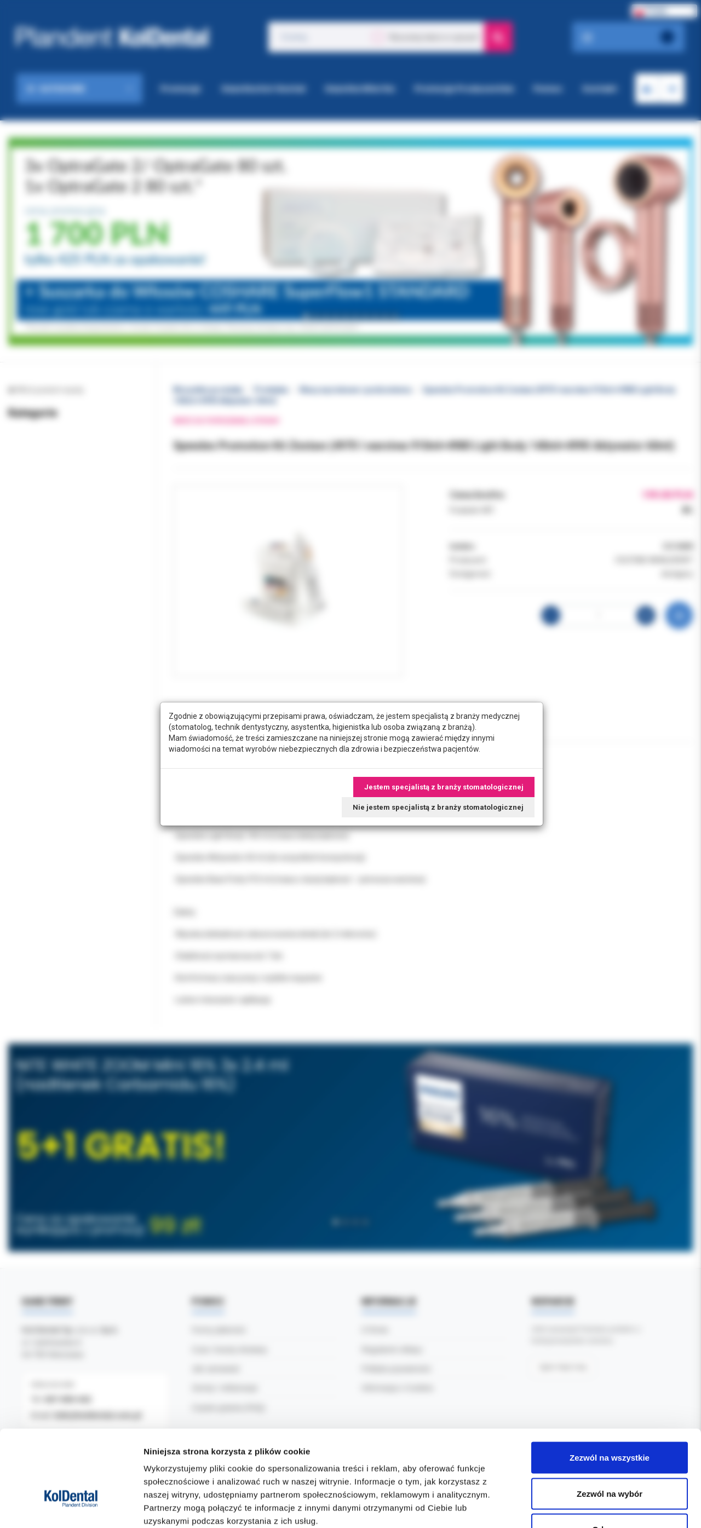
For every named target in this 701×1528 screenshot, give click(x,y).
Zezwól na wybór (609, 1420)
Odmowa (609, 1456)
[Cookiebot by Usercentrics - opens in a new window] (71, 1506)
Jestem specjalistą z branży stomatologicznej (444, 787)
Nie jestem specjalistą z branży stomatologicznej (438, 807)
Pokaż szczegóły (584, 1506)
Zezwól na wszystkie (610, 1384)
